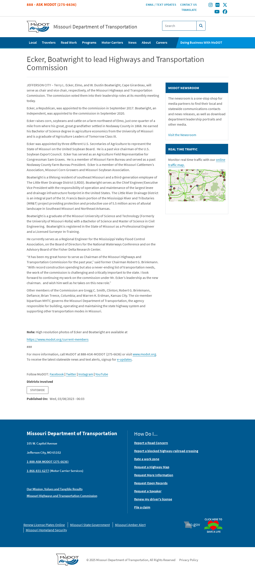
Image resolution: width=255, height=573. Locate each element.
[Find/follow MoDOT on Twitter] (225, 5)
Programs (89, 42)
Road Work (69, 42)
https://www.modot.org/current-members (58, 339)
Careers (161, 42)
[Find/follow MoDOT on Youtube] (217, 12)
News (132, 42)
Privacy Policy (188, 560)
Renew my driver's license (153, 499)
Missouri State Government (90, 525)
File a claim (142, 507)
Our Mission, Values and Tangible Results (54, 489)
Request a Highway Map (151, 467)
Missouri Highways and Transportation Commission (62, 496)
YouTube (101, 374)
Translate (189, 10)
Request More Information (153, 475)
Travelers (49, 42)
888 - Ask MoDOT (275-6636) (51, 4)
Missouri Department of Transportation (95, 26)
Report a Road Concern (151, 443)
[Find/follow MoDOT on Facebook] (225, 12)
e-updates (124, 359)
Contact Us (188, 5)
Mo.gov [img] (194, 525)
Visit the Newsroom (182, 135)
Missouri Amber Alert (130, 525)
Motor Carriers (112, 42)
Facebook (57, 374)
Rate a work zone (146, 459)
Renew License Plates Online (44, 525)
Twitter (71, 374)
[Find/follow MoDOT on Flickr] (217, 5)
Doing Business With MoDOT (201, 42)
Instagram (85, 374)
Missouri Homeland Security (46, 530)
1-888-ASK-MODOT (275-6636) (48, 462)
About (146, 42)
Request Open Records (151, 483)
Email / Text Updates (161, 5)
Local (33, 42)
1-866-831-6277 (38, 471)
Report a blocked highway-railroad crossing (166, 451)
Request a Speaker (147, 491)
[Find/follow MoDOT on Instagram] (210, 5)
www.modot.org (144, 354)
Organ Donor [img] (215, 516)
